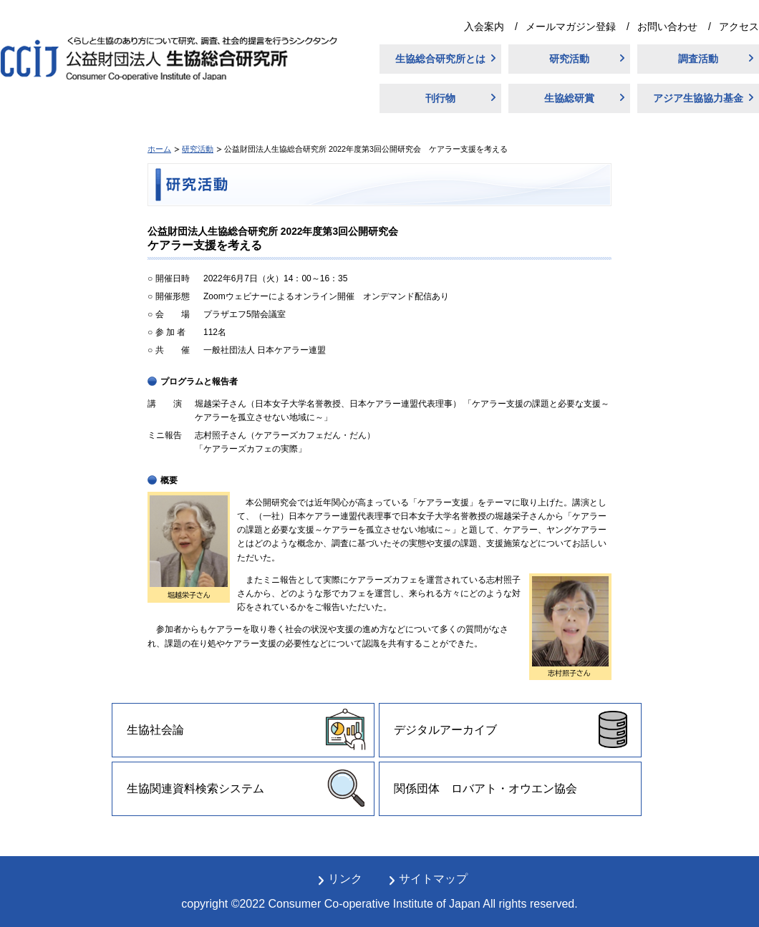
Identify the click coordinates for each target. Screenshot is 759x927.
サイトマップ (433, 879)
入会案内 (484, 26)
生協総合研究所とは (440, 58)
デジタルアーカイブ (445, 730)
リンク (345, 879)
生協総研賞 (569, 98)
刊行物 (440, 98)
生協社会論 (155, 730)
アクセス (739, 26)
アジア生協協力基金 (698, 98)
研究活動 (569, 58)
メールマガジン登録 (571, 26)
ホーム (159, 149)
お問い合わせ (667, 26)
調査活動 (698, 58)
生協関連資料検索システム (195, 788)
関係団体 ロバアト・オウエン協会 (485, 788)
